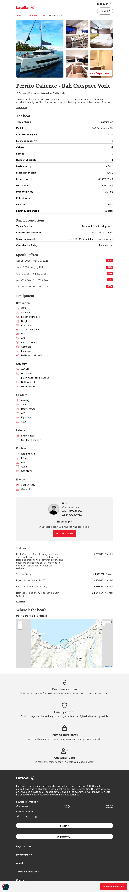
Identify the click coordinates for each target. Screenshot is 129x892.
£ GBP (63, 825)
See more (20, 601)
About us (21, 863)
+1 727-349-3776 (72, 515)
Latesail (19, 15)
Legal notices (23, 846)
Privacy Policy (24, 854)
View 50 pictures (99, 73)
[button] (105, 3)
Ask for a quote (64, 533)
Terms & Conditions (27, 871)
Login (105, 11)
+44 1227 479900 (72, 511)
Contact (21, 880)
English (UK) (64, 836)
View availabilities (113, 886)
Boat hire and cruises (36, 15)
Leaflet (108, 667)
